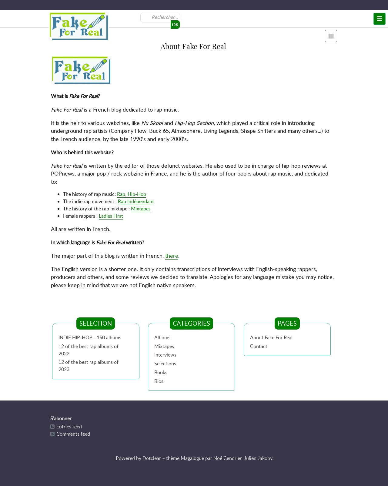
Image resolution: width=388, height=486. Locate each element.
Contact (258, 346)
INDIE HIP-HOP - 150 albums (90, 337)
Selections (165, 363)
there (171, 255)
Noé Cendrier (227, 458)
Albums (162, 337)
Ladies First (111, 216)
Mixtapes (141, 208)
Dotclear (151, 458)
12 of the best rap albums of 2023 (89, 366)
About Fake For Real (271, 337)
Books (160, 372)
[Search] (165, 17)
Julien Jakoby (258, 458)
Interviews (165, 354)
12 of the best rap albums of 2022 (89, 350)
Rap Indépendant (136, 201)
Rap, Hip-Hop (131, 194)
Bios (158, 381)
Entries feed (69, 426)
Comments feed (73, 434)
